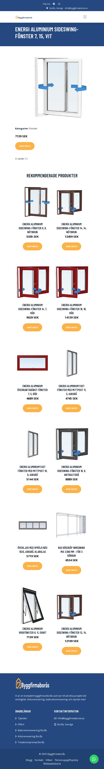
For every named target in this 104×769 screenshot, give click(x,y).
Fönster (33, 128)
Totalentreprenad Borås (31, 742)
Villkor (49, 759)
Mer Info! (24, 146)
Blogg (29, 759)
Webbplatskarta (52, 763)
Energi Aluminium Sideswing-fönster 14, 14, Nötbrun (71, 228)
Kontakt (39, 759)
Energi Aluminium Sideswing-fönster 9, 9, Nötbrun (32, 228)
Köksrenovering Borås (30, 736)
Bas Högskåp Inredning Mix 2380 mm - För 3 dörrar (71, 551)
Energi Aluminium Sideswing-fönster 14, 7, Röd (32, 309)
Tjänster (22, 718)
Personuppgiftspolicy (66, 759)
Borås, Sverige (56, 8)
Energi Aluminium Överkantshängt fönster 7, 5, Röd (32, 389)
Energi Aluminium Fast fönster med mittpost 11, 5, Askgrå (71, 389)
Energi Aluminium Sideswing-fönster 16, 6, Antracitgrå (71, 470)
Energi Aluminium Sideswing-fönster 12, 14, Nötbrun (72, 632)
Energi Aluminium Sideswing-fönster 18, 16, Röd (71, 309)
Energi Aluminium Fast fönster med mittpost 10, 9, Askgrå (32, 470)
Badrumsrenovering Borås (32, 730)
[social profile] (54, 4)
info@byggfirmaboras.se (76, 8)
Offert (21, 724)
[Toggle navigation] (85, 17)
